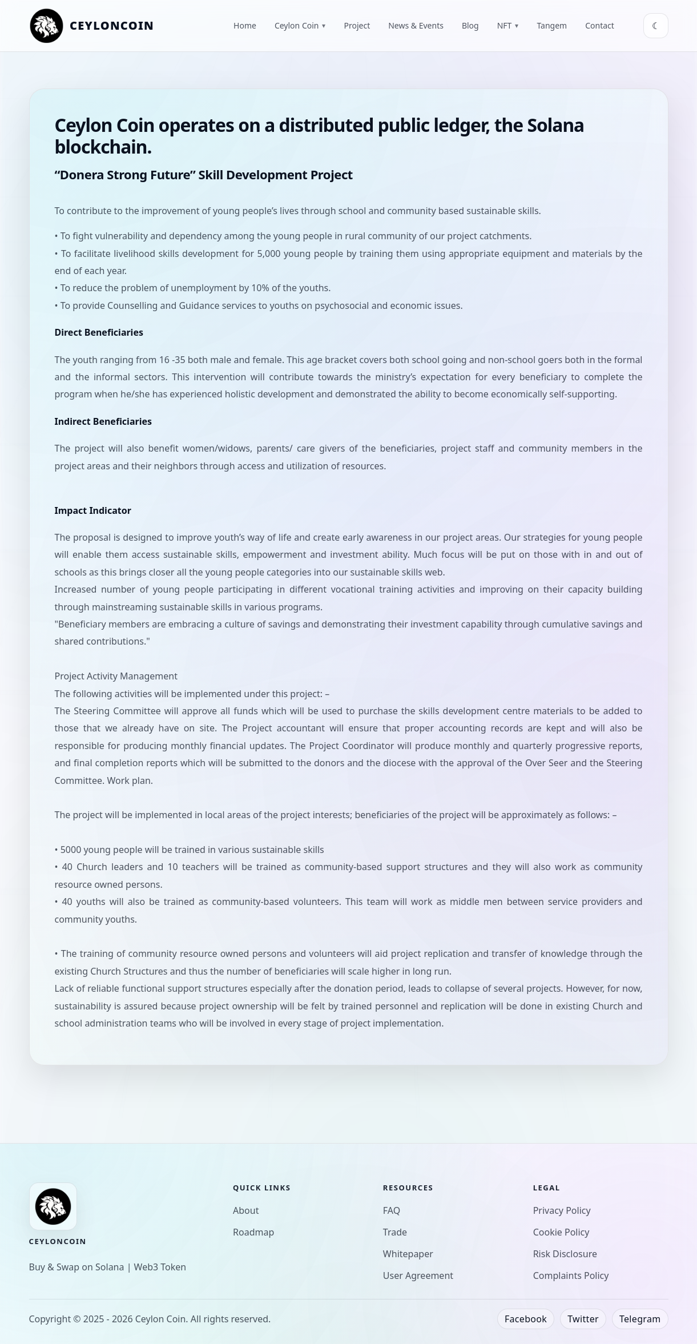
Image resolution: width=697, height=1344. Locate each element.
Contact (599, 25)
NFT (508, 25)
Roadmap (253, 1232)
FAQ (391, 1210)
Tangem (552, 25)
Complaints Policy (571, 1275)
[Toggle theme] (655, 25)
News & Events (416, 25)
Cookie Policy (561, 1232)
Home (244, 25)
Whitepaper (408, 1254)
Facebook (526, 1319)
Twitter (583, 1319)
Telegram (640, 1319)
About (246, 1210)
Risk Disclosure (565, 1254)
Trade (395, 1232)
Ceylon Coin (300, 25)
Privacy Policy (562, 1210)
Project (357, 25)
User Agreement (418, 1275)
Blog (470, 25)
